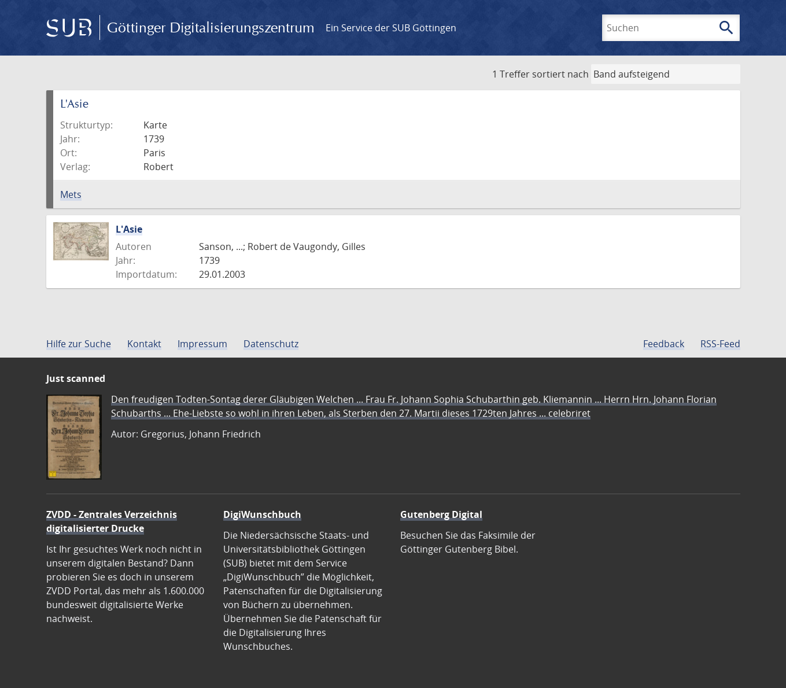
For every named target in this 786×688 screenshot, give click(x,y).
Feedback (663, 343)
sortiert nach (560, 74)
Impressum (202, 343)
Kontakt (144, 343)
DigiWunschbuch (262, 514)
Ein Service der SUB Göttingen (391, 27)
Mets (71, 194)
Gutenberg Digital (441, 514)
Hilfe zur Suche (78, 343)
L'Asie (129, 229)
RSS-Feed (720, 343)
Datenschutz (270, 343)
